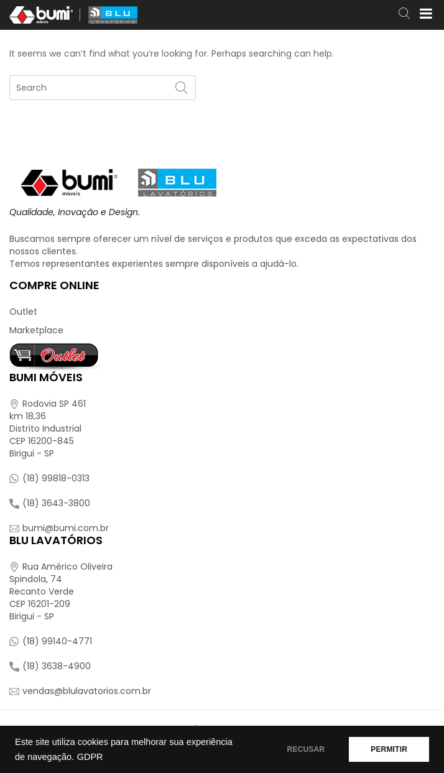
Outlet (23, 311)
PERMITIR (389, 749)
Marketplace (36, 330)
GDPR (90, 757)
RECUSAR (306, 749)
